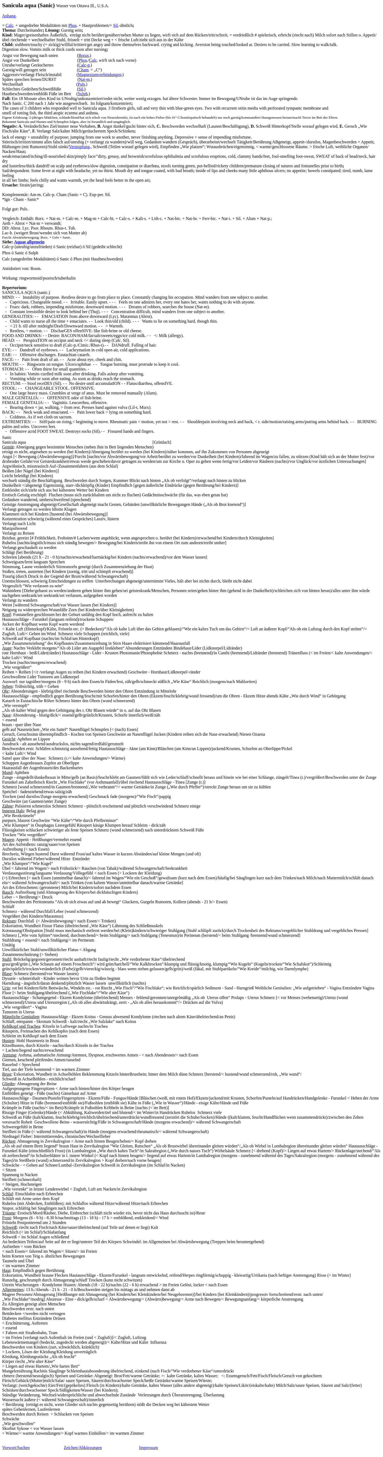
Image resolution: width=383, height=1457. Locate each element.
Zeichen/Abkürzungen (83, 1447)
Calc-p (84, 65)
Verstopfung (79, 146)
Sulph (83, 93)
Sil (115, 25)
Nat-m (84, 79)
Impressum (148, 1447)
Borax (83, 55)
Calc (9, 25)
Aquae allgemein (29, 242)
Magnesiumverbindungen (100, 74)
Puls (81, 84)
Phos (72, 25)
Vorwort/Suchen (16, 1447)
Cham (83, 70)
